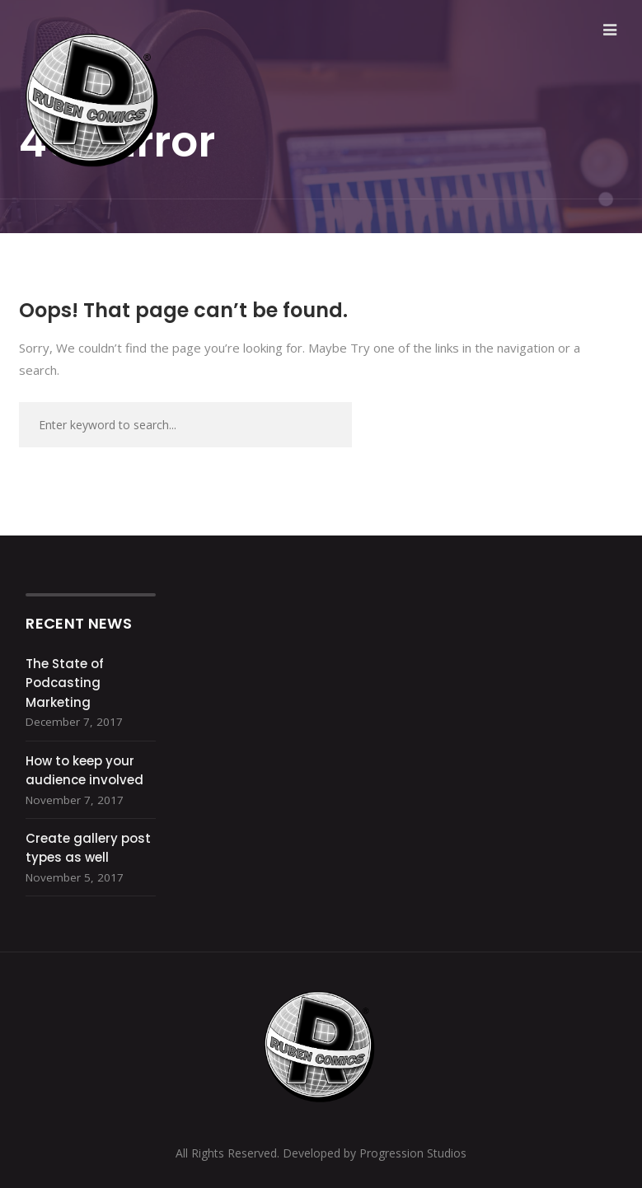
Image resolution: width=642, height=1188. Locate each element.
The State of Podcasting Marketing (65, 683)
